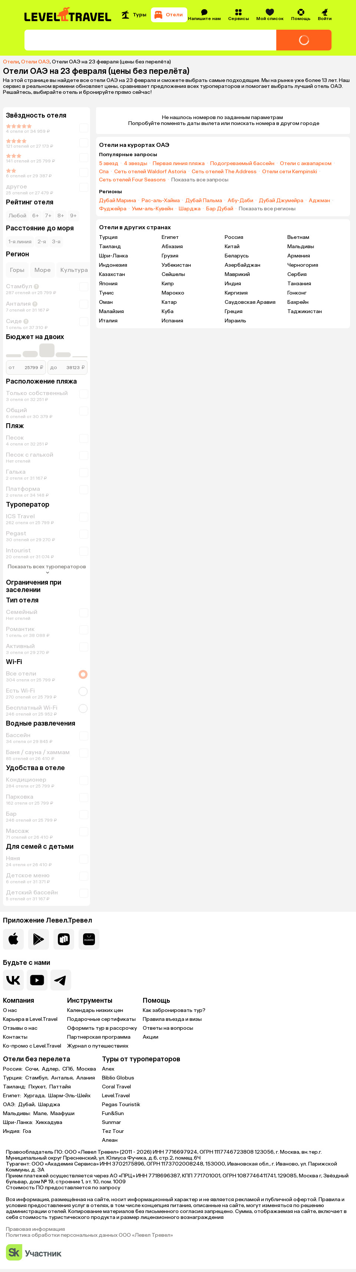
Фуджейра (112, 209)
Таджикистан (304, 311)
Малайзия (111, 311)
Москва (86, 1069)
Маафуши (62, 1114)
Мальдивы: (17, 1114)
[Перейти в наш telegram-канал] (60, 980)
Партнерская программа (99, 1037)
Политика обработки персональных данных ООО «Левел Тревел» (89, 1235)
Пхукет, (38, 1087)
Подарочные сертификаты (101, 1019)
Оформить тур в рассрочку (102, 1028)
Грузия (170, 256)
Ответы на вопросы (168, 1028)
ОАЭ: (10, 1105)
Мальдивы (300, 246)
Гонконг (297, 293)
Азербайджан (242, 265)
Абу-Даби (240, 201)
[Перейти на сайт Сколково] (34, 1253)
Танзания (299, 283)
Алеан (110, 1140)
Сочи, (32, 1069)
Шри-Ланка (113, 256)
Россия (234, 237)
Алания (85, 1078)
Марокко (173, 293)
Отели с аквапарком (306, 164)
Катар (169, 302)
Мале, (41, 1114)
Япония (108, 283)
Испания (172, 321)
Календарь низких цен (95, 1010)
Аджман (319, 201)
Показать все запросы (199, 180)
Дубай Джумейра (281, 201)
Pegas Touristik (121, 1104)
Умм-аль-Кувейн (152, 209)
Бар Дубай (219, 209)
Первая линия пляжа (179, 164)
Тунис (106, 293)
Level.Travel (116, 1095)
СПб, (68, 1069)
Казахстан (112, 274)
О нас (10, 1010)
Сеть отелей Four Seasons (132, 180)
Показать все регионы (267, 209)
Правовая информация (35, 1229)
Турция (108, 237)
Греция (234, 311)
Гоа (27, 1131)
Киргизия (236, 293)
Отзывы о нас (20, 1028)
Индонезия (113, 265)
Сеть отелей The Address (224, 172)
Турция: (13, 1078)
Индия (233, 283)
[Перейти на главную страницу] (68, 15)
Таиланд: (15, 1087)
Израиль (235, 321)
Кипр (168, 283)
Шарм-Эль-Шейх (69, 1096)
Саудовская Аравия (250, 302)
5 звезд (108, 164)
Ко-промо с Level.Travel (32, 1046)
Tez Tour (113, 1131)
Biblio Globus (118, 1078)
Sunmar (111, 1122)
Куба (168, 311)
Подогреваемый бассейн (242, 164)
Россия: (13, 1069)
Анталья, (63, 1078)
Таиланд (110, 246)
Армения (298, 256)
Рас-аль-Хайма (161, 201)
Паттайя (60, 1087)
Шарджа (190, 209)
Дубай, (27, 1105)
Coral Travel (116, 1087)
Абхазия (172, 246)
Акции (150, 1037)
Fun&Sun (113, 1113)
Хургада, (35, 1096)
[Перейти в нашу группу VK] (13, 980)
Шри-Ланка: (18, 1122)
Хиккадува (49, 1122)
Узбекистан (176, 265)
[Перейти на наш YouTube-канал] (37, 980)
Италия (108, 321)
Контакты (15, 1037)
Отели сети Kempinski (289, 172)
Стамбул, (37, 1078)
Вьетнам (298, 237)
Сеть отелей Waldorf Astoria (150, 172)
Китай (232, 246)
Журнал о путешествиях (97, 1046)
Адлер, (51, 1069)
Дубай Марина (117, 201)
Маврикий (237, 274)
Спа (104, 172)
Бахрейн (298, 302)
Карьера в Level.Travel (30, 1019)
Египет (170, 237)
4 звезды (135, 164)
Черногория (302, 265)
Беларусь (237, 256)
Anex (108, 1069)
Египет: (12, 1096)
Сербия (297, 274)
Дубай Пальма (203, 201)
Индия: (12, 1131)
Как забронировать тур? (174, 1010)
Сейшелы (173, 274)
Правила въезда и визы (172, 1019)
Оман (106, 302)
